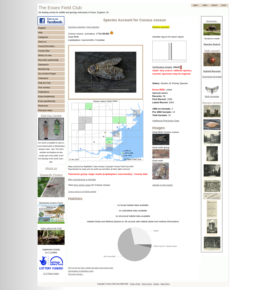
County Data (44, 51)
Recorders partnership (48, 60)
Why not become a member (82, 179)
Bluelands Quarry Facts (51, 202)
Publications (43, 92)
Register (42, 28)
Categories (43, 37)
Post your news (45, 110)
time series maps (82, 185)
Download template (212, 76)
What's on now (44, 55)
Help (40, 32)
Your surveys (44, 87)
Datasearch (43, 64)
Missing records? (161, 27)
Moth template (212, 96)
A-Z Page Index (51, 273)
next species (93, 27)
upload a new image (162, 185)
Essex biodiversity (46, 96)
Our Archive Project (47, 73)
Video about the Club (51, 228)
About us (42, 42)
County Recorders (46, 46)
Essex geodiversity (46, 101)
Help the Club (44, 83)
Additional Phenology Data (165, 120)
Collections (43, 78)
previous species (76, 27)
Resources (43, 106)
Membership (43, 69)
